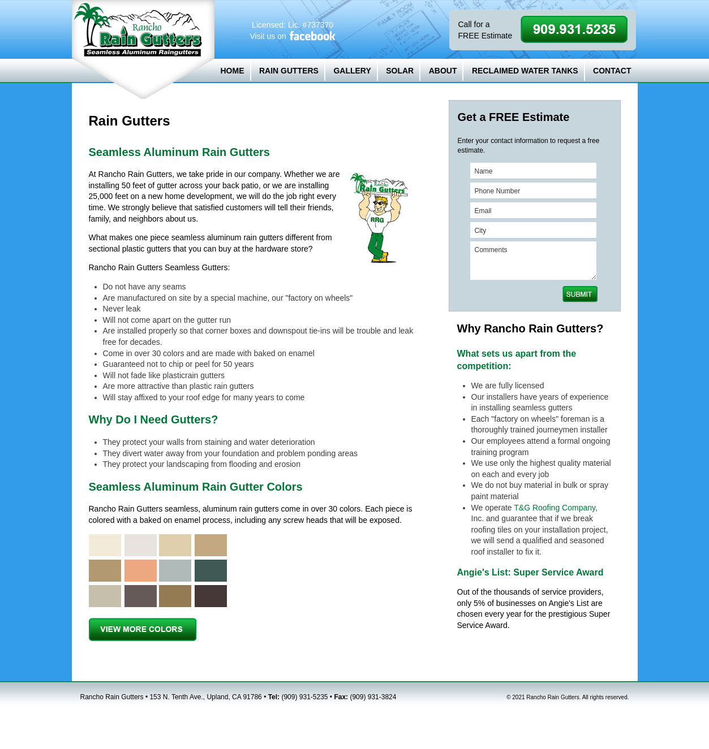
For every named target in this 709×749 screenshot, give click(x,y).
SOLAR (400, 70)
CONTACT (612, 70)
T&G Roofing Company (554, 507)
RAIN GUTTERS (289, 70)
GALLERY (352, 70)
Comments (533, 260)
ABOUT (443, 70)
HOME (232, 70)
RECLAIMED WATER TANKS (525, 70)
